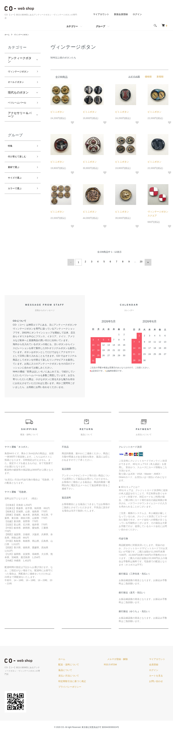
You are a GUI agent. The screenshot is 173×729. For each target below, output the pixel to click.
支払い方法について (85, 674)
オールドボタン (18, 89)
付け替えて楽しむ (19, 166)
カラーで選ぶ (17, 201)
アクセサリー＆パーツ (19, 123)
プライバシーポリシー (86, 685)
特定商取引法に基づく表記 (88, 679)
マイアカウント (101, 14)
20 (140, 261)
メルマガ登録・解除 (127, 657)
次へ (146, 261)
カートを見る (159, 674)
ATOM (127, 663)
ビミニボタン (57, 111)
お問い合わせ (159, 679)
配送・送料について (85, 663)
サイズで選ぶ (17, 190)
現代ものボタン (18, 99)
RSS (119, 663)
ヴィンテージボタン (24, 34)
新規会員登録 (121, 14)
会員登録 (157, 663)
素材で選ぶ (15, 178)
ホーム (7, 34)
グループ (100, 26)
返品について (81, 668)
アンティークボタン (19, 59)
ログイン (137, 14)
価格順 (148, 76)
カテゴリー (72, 26)
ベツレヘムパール (19, 110)
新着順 (160, 76)
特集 (11, 154)
